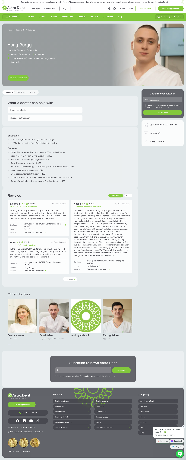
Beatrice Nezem (16, 335)
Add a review (115, 195)
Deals (82, 16)
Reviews (94, 16)
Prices (54, 16)
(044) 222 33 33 (126, 8)
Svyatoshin (16, 62)
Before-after (67, 16)
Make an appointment (170, 8)
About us (30, 16)
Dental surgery (113, 401)
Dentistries (108, 16)
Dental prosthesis (45, 110)
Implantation (72, 412)
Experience (21, 92)
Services (11, 16)
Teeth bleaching (72, 427)
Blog (120, 16)
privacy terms (164, 107)
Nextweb (26, 451)
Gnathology (113, 406)
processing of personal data (169, 105)
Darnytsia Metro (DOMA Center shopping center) (33, 58)
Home (10, 30)
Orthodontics (113, 412)
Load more (70, 279)
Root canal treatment (72, 422)
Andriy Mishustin (80, 335)
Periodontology (113, 417)
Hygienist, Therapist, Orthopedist (23, 50)
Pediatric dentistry (72, 417)
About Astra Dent (158, 401)
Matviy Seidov (111, 335)
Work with (9, 92)
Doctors (42, 16)
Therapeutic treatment (45, 118)
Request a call (145, 8)
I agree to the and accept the (163, 106)
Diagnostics (72, 406)
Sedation (113, 422)
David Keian (46, 335)
